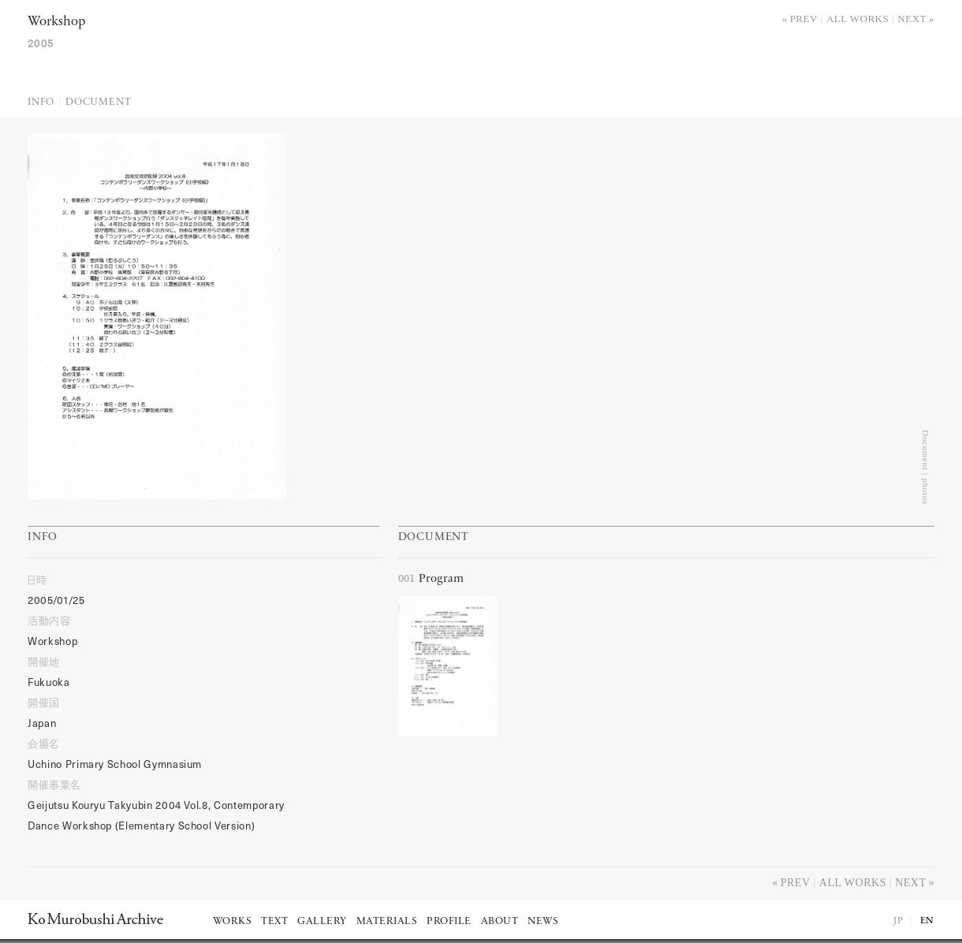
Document (98, 102)
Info (41, 102)
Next (912, 18)
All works (857, 18)
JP (898, 921)
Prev (804, 18)
